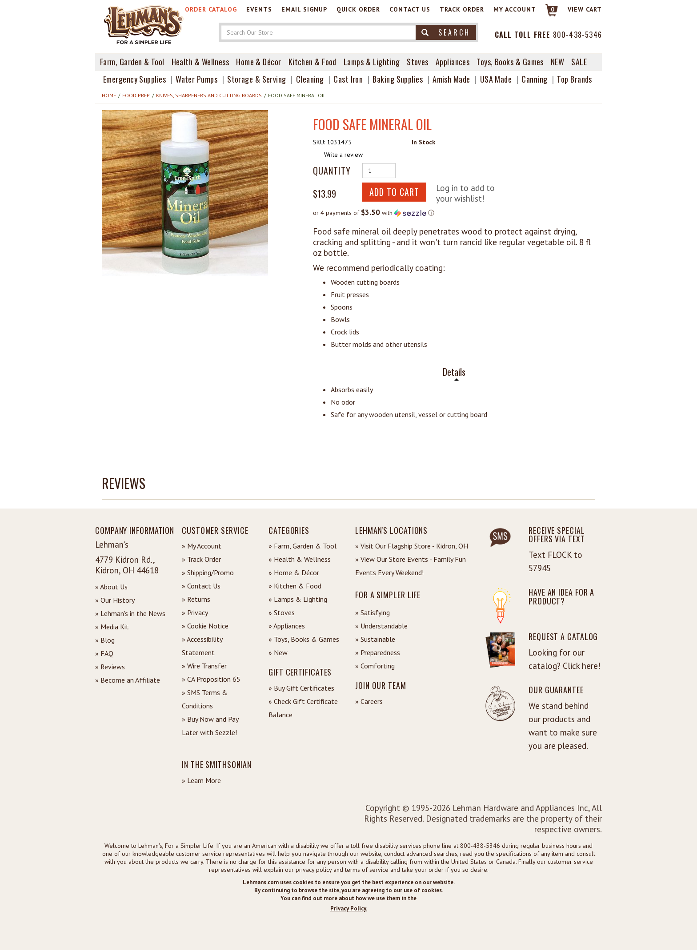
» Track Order (201, 559)
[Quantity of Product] (379, 170)
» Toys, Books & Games (303, 639)
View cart (585, 9)
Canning (534, 79)
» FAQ (104, 653)
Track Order (462, 9)
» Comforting (375, 665)
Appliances (453, 62)
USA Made (496, 79)
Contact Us (409, 9)
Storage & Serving (256, 79)
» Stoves (281, 612)
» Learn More (201, 780)
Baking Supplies (398, 79)
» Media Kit (112, 626)
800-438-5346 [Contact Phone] (577, 34)
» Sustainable (375, 639)
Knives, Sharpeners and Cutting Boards (209, 95)
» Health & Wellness (299, 559)
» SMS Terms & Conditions (205, 699)
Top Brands (574, 79)
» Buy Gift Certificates (301, 688)
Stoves (418, 62)
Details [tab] (454, 372)
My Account (514, 9)
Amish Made (451, 79)
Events (259, 9)
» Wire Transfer (204, 665)
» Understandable (381, 625)
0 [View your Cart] (553, 9)
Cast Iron (348, 79)
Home (109, 95)
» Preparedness (377, 652)
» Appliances (286, 625)
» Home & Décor (293, 572)
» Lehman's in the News (130, 613)
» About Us (111, 586)
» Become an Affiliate (127, 680)
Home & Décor (258, 62)
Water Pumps (196, 79)
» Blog (105, 640)
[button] (185, 193)
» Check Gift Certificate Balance (303, 708)
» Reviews (110, 666)
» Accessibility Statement (202, 646)
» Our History (115, 600)
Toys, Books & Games (510, 62)
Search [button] (445, 32)
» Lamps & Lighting (297, 599)
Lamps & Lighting (372, 62)
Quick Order (358, 9)
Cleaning (310, 79)
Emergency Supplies (134, 79)
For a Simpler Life (388, 594)
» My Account (201, 545)
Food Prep (136, 95)
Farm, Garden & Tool (132, 62)
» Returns (196, 599)
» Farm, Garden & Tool (302, 545)
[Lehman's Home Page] (144, 24)
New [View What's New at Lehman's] (557, 62)
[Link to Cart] (547, 14)
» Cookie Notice (205, 625)
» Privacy (195, 612)
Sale (579, 62)
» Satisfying (372, 612)
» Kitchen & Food (294, 585)
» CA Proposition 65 (211, 679)
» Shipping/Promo (208, 572)
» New (278, 652)
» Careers (369, 701)
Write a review (343, 155)
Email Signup (304, 9)
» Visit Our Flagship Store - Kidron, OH (411, 545)
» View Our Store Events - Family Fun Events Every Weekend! (410, 566)
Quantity (332, 170)
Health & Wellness (200, 62)
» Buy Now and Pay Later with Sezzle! (210, 726)
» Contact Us (201, 585)
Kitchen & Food (312, 62)
